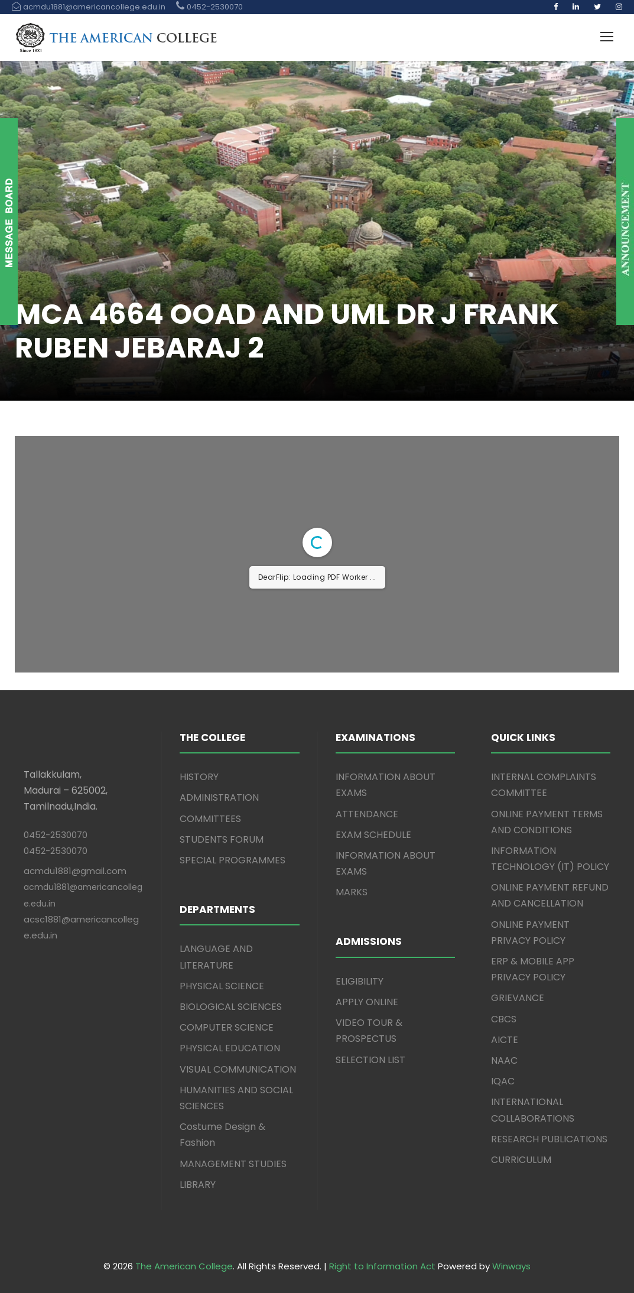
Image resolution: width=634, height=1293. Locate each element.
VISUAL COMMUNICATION (238, 1069)
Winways (511, 1266)
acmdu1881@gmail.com (75, 871)
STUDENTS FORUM (222, 839)
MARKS (352, 892)
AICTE (504, 1040)
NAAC (504, 1060)
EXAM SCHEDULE (373, 835)
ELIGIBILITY (359, 981)
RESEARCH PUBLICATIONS (549, 1139)
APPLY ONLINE (367, 1002)
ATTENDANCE (367, 814)
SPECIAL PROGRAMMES (232, 860)
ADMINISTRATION (219, 797)
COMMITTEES (210, 819)
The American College (184, 1266)
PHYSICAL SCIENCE (222, 986)
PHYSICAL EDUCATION (230, 1048)
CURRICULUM (521, 1160)
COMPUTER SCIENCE (227, 1027)
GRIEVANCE (517, 998)
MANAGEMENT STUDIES (233, 1164)
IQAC (503, 1081)
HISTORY (199, 777)
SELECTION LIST (370, 1060)
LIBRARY (198, 1184)
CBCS (503, 1019)
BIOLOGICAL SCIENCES (231, 1006)
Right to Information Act (382, 1266)
